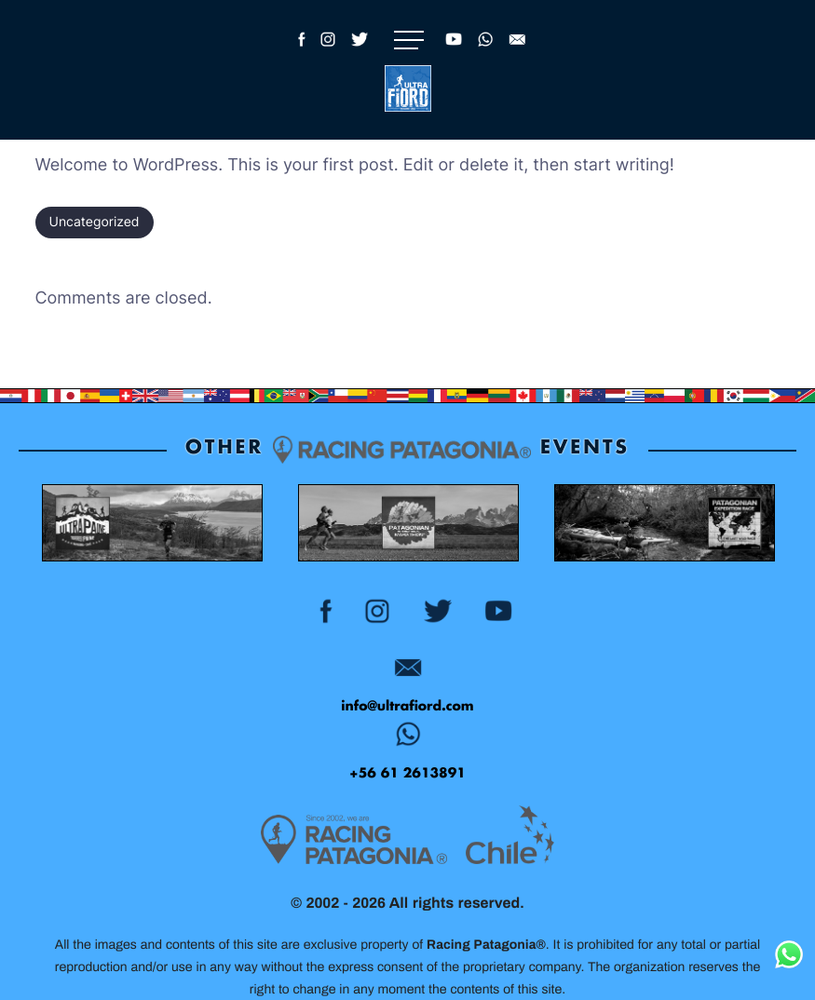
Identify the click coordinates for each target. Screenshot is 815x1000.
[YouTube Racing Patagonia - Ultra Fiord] (453, 56)
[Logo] (408, 88)
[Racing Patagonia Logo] (353, 844)
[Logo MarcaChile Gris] (510, 839)
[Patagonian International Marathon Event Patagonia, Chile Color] (407, 528)
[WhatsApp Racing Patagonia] (485, 56)
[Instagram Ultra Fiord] (328, 56)
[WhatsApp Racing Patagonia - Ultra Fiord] (407, 739)
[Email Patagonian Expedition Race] (407, 673)
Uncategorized (94, 222)
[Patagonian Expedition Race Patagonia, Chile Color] (663, 528)
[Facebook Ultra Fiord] (299, 56)
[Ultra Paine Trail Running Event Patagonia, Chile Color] (151, 528)
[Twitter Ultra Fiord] (359, 56)
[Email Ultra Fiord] (517, 56)
